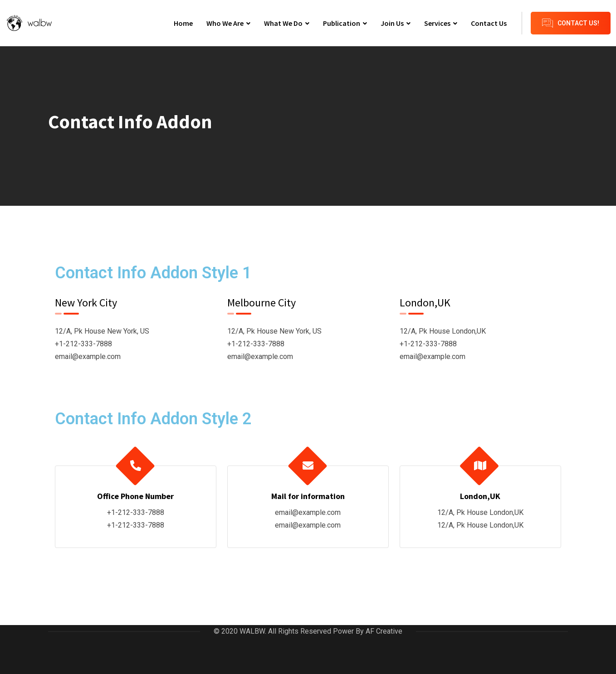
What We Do (283, 23)
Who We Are (225, 23)
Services (437, 23)
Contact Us (489, 23)
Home (183, 23)
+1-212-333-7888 (83, 343)
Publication (341, 23)
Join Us (392, 23)
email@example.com (88, 356)
